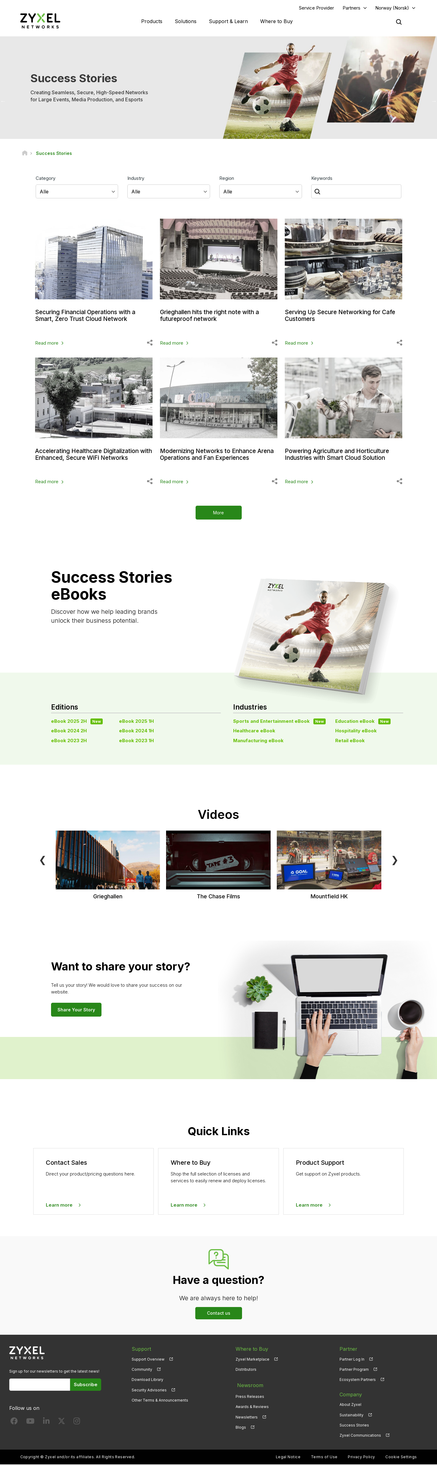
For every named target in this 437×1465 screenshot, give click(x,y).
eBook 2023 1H (136, 741)
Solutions (186, 21)
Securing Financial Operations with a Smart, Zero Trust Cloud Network (88, 316)
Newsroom (248, 1385)
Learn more (59, 1205)
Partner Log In (352, 1360)
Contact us (218, 1314)
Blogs (241, 1425)
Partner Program (354, 1370)
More (218, 513)
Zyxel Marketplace (252, 1360)
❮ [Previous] (42, 860)
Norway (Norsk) (392, 8)
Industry (135, 179)
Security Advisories (149, 1390)
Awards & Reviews (252, 1405)
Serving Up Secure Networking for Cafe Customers (343, 316)
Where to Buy (276, 21)
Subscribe (85, 1385)
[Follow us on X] (61, 1423)
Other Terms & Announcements (160, 1400)
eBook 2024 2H (69, 732)
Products (151, 21)
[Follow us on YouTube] (30, 1423)
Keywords (321, 179)
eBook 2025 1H (136, 722)
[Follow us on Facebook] (14, 1423)
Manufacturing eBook (258, 741)
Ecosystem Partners (358, 1380)
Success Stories (354, 1425)
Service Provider (316, 8)
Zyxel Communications (360, 1436)
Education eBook (363, 722)
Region (226, 179)
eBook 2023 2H (69, 741)
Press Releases (250, 1395)
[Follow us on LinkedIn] (46, 1423)
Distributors (246, 1370)
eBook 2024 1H (136, 732)
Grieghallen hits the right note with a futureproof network (212, 316)
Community (142, 1370)
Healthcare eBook (254, 732)
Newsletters (247, 1415)
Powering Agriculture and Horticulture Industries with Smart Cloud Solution (340, 455)
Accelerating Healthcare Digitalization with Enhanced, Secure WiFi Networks (91, 455)
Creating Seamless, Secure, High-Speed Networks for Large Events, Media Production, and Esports (89, 96)
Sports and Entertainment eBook (279, 722)
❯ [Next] (395, 860)
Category (45, 179)
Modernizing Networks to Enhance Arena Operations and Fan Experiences (217, 455)
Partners (351, 8)
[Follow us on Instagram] (76, 1423)
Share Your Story (76, 1010)
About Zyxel (350, 1405)
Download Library (147, 1380)
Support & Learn (228, 21)
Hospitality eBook (356, 732)
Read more (46, 343)
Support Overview (148, 1360)
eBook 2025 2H (77, 722)
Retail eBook (350, 741)
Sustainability (352, 1415)
